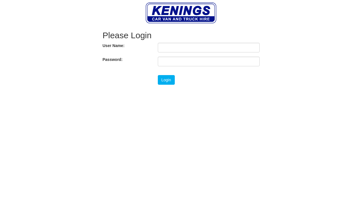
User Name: (114, 45)
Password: (113, 59)
